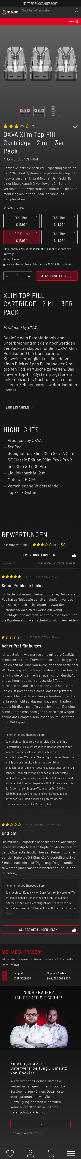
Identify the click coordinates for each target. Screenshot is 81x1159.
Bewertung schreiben (49, 554)
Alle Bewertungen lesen (48, 929)
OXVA (33, 327)
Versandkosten (34, 248)
